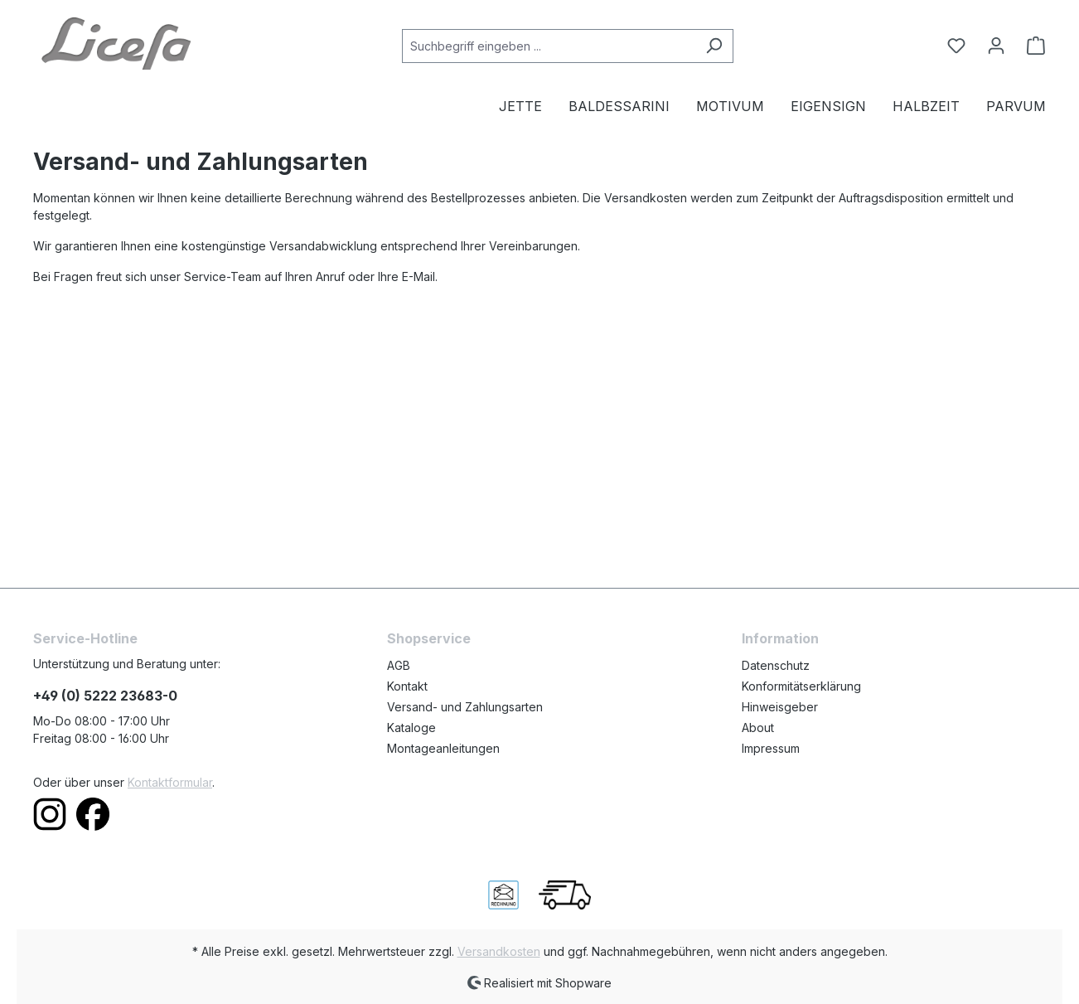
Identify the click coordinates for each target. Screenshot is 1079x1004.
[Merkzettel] (956, 45)
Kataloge (411, 727)
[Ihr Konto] (996, 45)
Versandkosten (498, 951)
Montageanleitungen (443, 748)
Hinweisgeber (780, 707)
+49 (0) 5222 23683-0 (105, 695)
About (758, 727)
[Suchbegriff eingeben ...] (548, 46)
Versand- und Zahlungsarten (465, 707)
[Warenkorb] (1031, 45)
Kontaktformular (170, 782)
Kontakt (407, 686)
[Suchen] (713, 46)
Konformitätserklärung (801, 686)
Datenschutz (776, 665)
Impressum (771, 748)
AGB (398, 665)
